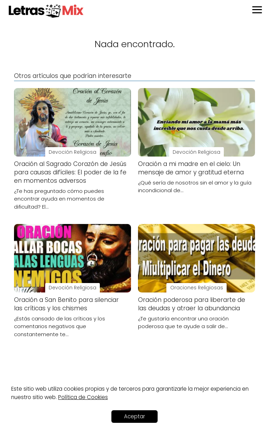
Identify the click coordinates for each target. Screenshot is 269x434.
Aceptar (134, 416)
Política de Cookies (83, 397)
